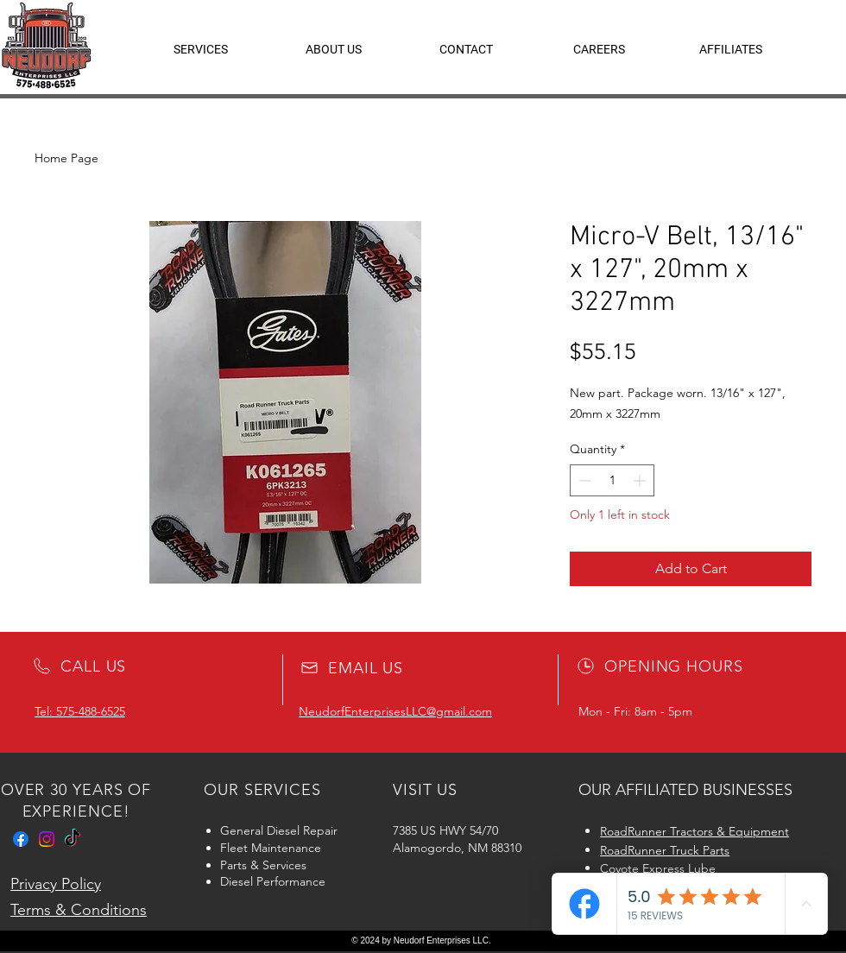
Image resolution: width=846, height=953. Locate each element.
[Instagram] (46, 839)
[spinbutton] (612, 480)
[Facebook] (20, 839)
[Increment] (641, 480)
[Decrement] (583, 480)
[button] (731, 49)
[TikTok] (72, 839)
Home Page (66, 158)
